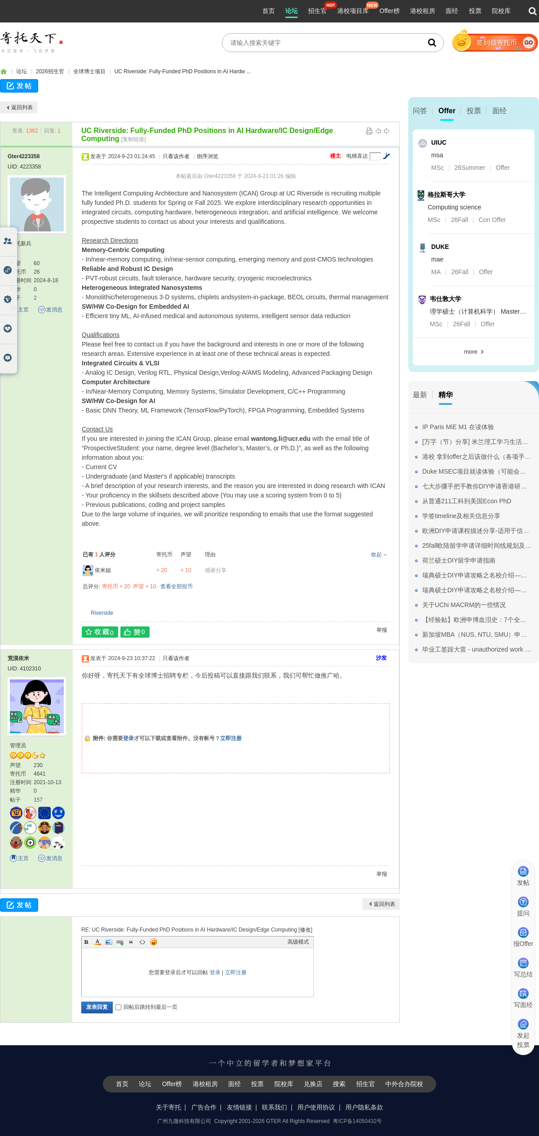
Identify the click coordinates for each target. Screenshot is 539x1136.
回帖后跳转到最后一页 (146, 1007)
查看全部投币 (176, 586)
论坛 (291, 10)
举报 (381, 630)
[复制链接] (133, 139)
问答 (420, 111)
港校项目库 (353, 10)
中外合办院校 (404, 1083)
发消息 (54, 309)
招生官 (317, 10)
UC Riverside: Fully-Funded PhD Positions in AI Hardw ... (183, 71)
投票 (475, 10)
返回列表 (22, 107)
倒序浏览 (207, 156)
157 (38, 800)
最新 (420, 395)
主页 (23, 309)
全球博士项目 (89, 71)
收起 (376, 554)
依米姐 (103, 570)
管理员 (18, 745)
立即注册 (231, 738)
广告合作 (203, 1107)
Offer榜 (390, 10)
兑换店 (313, 1083)
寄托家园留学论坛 (3, 71)
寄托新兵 (20, 243)
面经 (452, 10)
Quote (131, 941)
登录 (128, 738)
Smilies (153, 941)
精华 (445, 395)
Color (97, 941)
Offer (446, 111)
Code (142, 941)
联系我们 (274, 1107)
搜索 (339, 1083)
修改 (305, 930)
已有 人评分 (99, 554)
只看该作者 (176, 156)
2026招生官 (50, 71)
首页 (268, 10)
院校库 (501, 10)
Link (119, 941)
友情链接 (239, 1107)
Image (108, 941)
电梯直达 (357, 156)
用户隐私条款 (364, 1107)
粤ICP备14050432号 (357, 1121)
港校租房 (422, 10)
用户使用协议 (316, 1107)
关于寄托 (168, 1107)
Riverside (102, 613)
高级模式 (298, 942)
